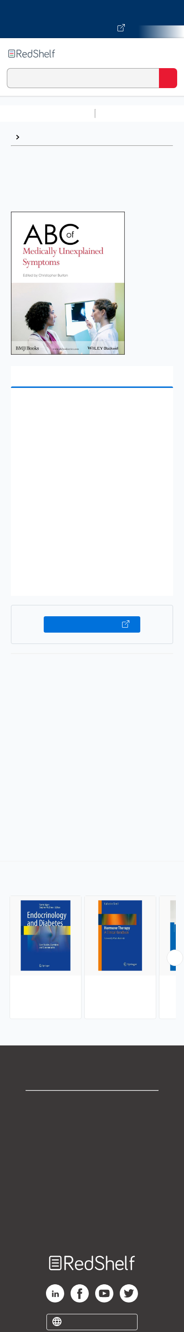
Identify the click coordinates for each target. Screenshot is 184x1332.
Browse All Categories (47, 113)
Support (92, 1125)
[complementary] (92, 941)
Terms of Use (92, 1165)
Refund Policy (92, 1185)
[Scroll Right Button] (175, 958)
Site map (92, 1225)
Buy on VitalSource (92, 624)
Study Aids (123, 113)
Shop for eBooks (92, 1105)
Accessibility (92, 1205)
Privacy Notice (92, 1145)
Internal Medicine (53, 137)
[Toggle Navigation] (168, 53)
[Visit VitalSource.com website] (92, 19)
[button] (90, 409)
